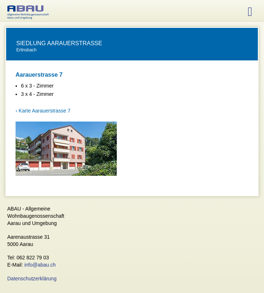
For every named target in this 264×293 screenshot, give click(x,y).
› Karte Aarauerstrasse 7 (43, 111)
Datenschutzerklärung (31, 278)
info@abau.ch (40, 265)
